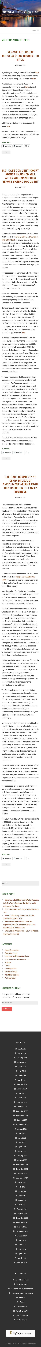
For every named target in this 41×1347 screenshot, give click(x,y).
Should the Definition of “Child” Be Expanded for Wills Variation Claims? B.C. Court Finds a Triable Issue (19, 925)
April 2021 (22, 1200)
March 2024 (22, 1080)
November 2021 (22, 1169)
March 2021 (22, 1205)
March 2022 (22, 1151)
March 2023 (22, 1098)
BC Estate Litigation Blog (20, 12)
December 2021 (22, 1165)
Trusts (7, 966)
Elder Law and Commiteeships (17, 956)
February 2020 (22, 1263)
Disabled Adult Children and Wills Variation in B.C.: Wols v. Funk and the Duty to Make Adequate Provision (21, 903)
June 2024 (22, 1067)
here (37, 73)
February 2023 (22, 1102)
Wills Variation (10, 978)
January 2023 (22, 1107)
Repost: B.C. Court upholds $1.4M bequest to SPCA (20, 56)
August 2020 (22, 1236)
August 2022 (22, 1129)
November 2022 (22, 1116)
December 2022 (22, 1111)
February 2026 (22, 1058)
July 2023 (22, 1093)
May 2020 (22, 1249)
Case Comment (11, 953)
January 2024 (22, 1089)
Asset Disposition (12, 950)
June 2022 (22, 1138)
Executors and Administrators (17, 959)
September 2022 (22, 1125)
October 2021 (22, 1173)
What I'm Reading (11, 975)
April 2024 (22, 1076)
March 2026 (22, 1053)
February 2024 (22, 1084)
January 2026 (22, 1062)
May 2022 (22, 1142)
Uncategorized (10, 969)
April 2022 (22, 1147)
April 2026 (22, 1049)
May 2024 (22, 1071)
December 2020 (22, 1218)
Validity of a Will (11, 972)
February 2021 (22, 1209)
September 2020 (22, 1231)
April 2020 (22, 1254)
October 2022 (22, 1120)
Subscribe (6, 1009)
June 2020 (22, 1245)
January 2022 (22, 1160)
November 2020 (22, 1222)
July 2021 (22, 1187)
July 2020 (22, 1240)
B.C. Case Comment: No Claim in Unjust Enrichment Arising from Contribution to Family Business (20, 484)
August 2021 (22, 1182)
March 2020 (22, 1258)
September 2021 (22, 1178)
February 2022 (22, 1156)
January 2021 (22, 1214)
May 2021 (22, 1196)
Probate (8, 962)
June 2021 (22, 1191)
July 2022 (22, 1133)
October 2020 (22, 1227)
